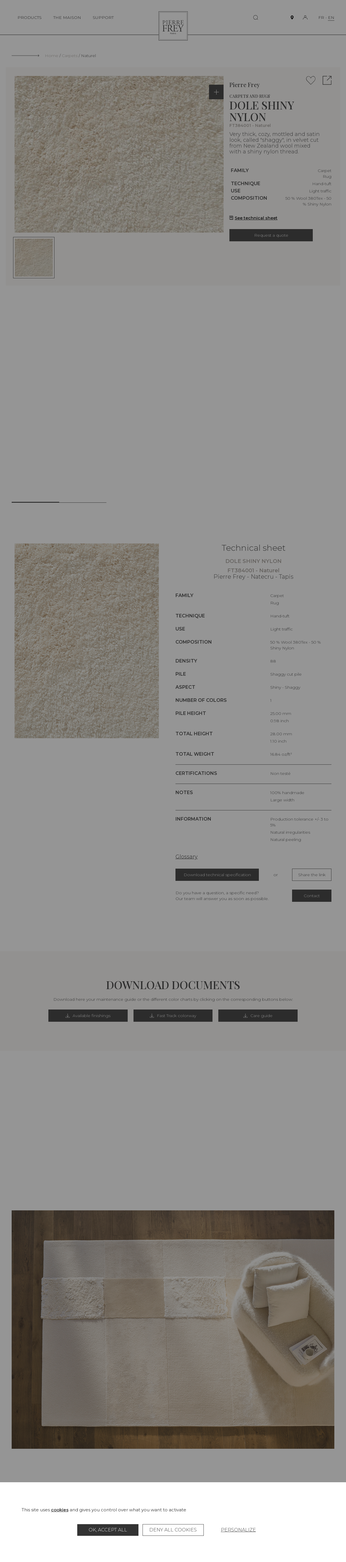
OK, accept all (108, 1530)
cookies (60, 1510)
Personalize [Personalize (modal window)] (238, 1530)
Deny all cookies (173, 1530)
